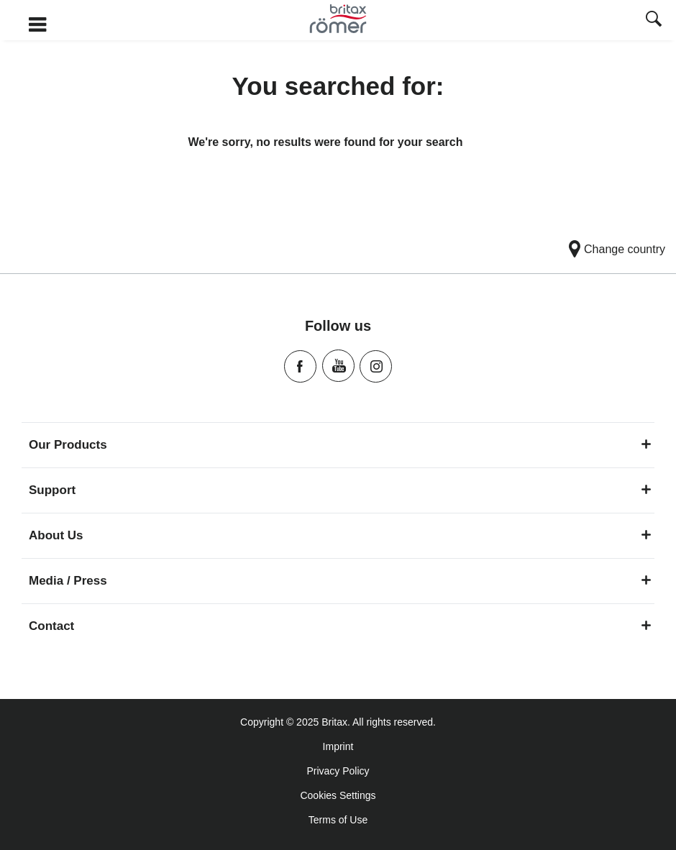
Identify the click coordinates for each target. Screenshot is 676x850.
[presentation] (653, 20)
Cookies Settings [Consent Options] (337, 795)
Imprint (338, 746)
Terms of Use (338, 820)
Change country (624, 249)
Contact (340, 626)
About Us (340, 535)
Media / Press (340, 580)
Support (340, 490)
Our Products (340, 445)
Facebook (300, 366)
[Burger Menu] (112, 25)
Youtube (338, 365)
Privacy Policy (337, 771)
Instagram (376, 366)
